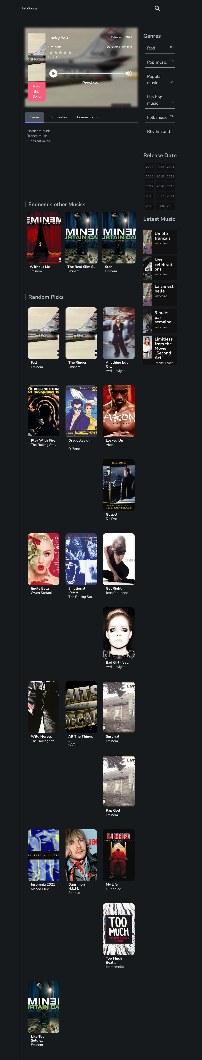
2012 (160, 196)
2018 (170, 176)
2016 (160, 186)
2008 (170, 206)
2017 (149, 186)
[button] (157, 8)
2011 (170, 196)
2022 (160, 167)
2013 (149, 196)
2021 (170, 167)
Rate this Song (37, 91)
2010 (149, 206)
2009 (160, 206)
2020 (149, 176)
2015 (170, 186)
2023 (149, 167)
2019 (160, 176)
